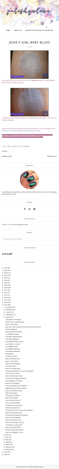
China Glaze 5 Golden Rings (15, 322)
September (9, 314)
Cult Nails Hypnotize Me (14, 337)
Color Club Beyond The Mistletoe (16, 386)
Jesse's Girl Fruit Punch (13, 420)
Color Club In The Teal (13, 400)
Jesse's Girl (17, 146)
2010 (5, 452)
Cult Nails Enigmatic (12, 339)
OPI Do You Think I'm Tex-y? (15, 422)
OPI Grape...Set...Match (13, 395)
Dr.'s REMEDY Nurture (13, 349)
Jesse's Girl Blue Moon (13, 403)
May (7, 440)
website (7, 130)
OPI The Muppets (11, 329)
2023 (5, 275)
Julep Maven (10, 354)
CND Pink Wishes (11, 393)
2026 (5, 268)
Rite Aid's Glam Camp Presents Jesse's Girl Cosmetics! (23, 327)
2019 (5, 285)
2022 (5, 278)
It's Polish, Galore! (12, 356)
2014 (5, 297)
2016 (5, 292)
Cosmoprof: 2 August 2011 (14, 405)
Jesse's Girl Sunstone (12, 383)
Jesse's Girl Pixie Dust (13, 359)
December (9, 307)
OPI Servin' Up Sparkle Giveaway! (17, 415)
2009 (5, 454)
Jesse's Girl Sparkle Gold (14, 413)
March (8, 444)
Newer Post (7, 156)
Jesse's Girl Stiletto (12, 324)
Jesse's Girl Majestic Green (14, 432)
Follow (29, 130)
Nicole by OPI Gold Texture (14, 430)
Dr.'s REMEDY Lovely (12, 334)
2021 (5, 280)
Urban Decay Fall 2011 (13, 408)
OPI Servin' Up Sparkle (13, 417)
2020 (5, 283)
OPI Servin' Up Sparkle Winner (16, 378)
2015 (5, 295)
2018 (5, 287)
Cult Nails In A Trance (13, 344)
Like (11, 130)
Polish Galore (24, 466)
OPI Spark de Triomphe (13, 319)
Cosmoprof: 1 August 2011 (14, 425)
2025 (5, 270)
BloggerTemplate (39, 466)
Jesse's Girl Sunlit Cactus (14, 391)
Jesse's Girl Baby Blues (13, 368)
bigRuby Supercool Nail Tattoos (16, 388)
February (9, 447)
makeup (26, 146)
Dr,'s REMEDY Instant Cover (14, 341)
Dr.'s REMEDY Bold (11, 346)
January (8, 449)
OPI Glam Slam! (11, 366)
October (8, 312)
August (8, 317)
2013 (5, 300)
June (7, 437)
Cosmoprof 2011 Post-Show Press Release (19, 410)
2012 (5, 302)
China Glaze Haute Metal (14, 332)
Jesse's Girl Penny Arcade (14, 376)
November (9, 310)
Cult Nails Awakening (13, 351)
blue (9, 146)
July (7, 435)
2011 (5, 305)
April (7, 442)
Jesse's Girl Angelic (12, 361)
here (7, 224)
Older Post (51, 156)
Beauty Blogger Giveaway (14, 381)
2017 (5, 290)
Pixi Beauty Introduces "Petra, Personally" (20, 371)
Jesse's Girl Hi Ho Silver (13, 427)
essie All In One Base (12, 373)
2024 (5, 273)
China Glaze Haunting (13, 364)
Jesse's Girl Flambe (12, 398)
